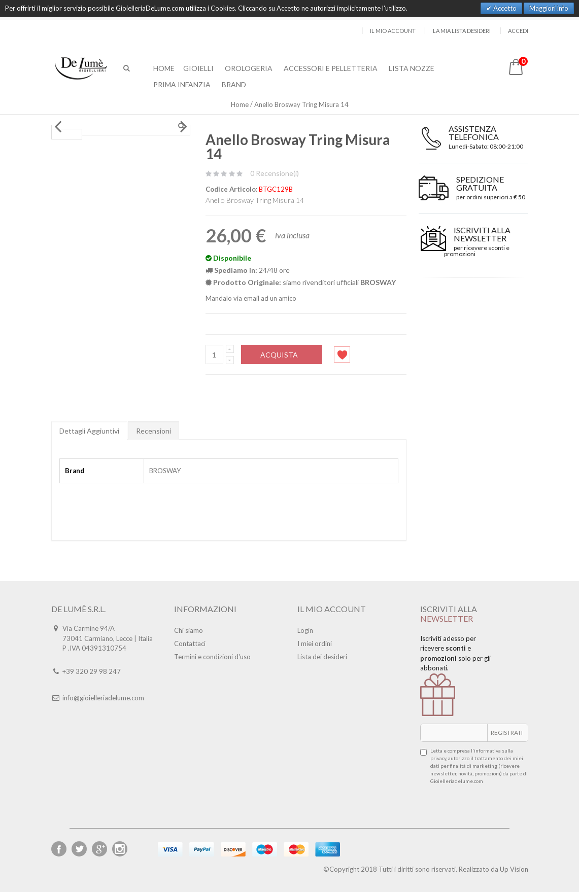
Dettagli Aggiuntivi (89, 430)
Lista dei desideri (322, 657)
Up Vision (514, 869)
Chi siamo (188, 630)
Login (305, 630)
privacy (438, 758)
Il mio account (393, 30)
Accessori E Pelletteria (331, 68)
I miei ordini (314, 643)
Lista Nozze (411, 68)
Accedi (518, 30)
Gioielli (198, 68)
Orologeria (249, 68)
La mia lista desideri (462, 30)
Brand (234, 84)
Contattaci (190, 643)
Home (240, 104)
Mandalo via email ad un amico (251, 298)
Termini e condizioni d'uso (212, 657)
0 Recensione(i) (274, 173)
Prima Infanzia (182, 84)
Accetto (504, 8)
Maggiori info (548, 8)
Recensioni (153, 430)
